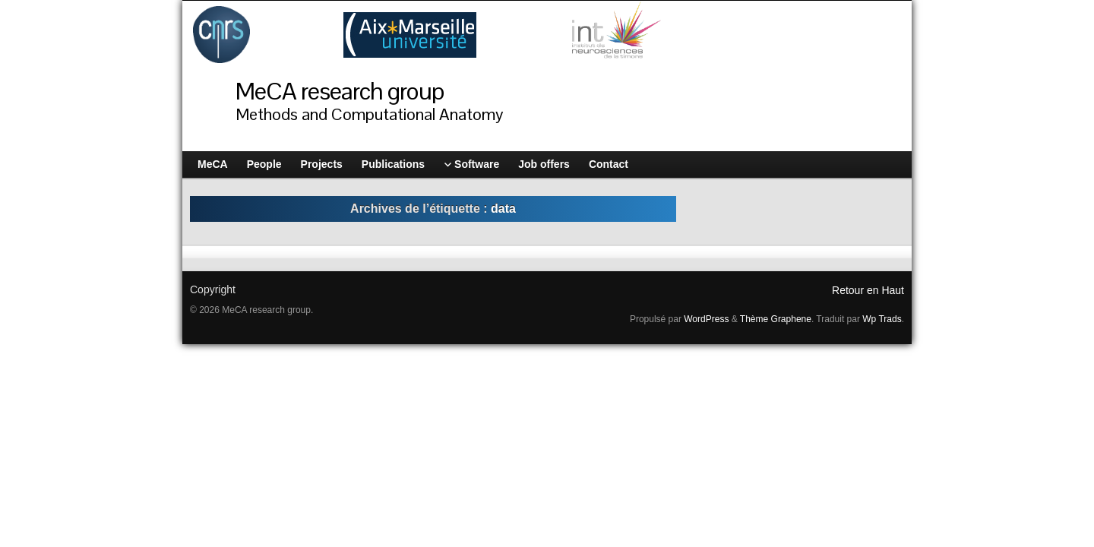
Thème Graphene (775, 319)
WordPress (706, 319)
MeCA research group (340, 90)
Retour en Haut (868, 290)
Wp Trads (881, 319)
